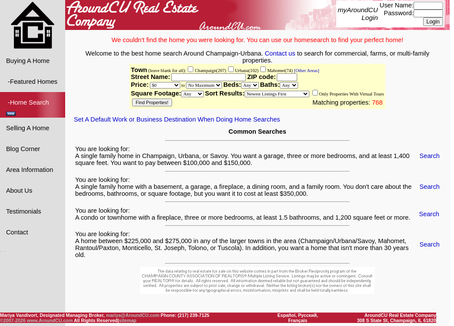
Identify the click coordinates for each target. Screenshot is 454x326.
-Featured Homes (31, 81)
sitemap (127, 320)
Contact (17, 231)
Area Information (29, 169)
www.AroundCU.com (50, 320)
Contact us (280, 52)
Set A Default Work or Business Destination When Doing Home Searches (177, 118)
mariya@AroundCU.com (132, 315)
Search (430, 155)
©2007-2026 (13, 320)
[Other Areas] (306, 70)
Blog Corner (23, 148)
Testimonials (23, 210)
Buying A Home (28, 60)
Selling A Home (27, 127)
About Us (19, 190)
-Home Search (28, 107)
